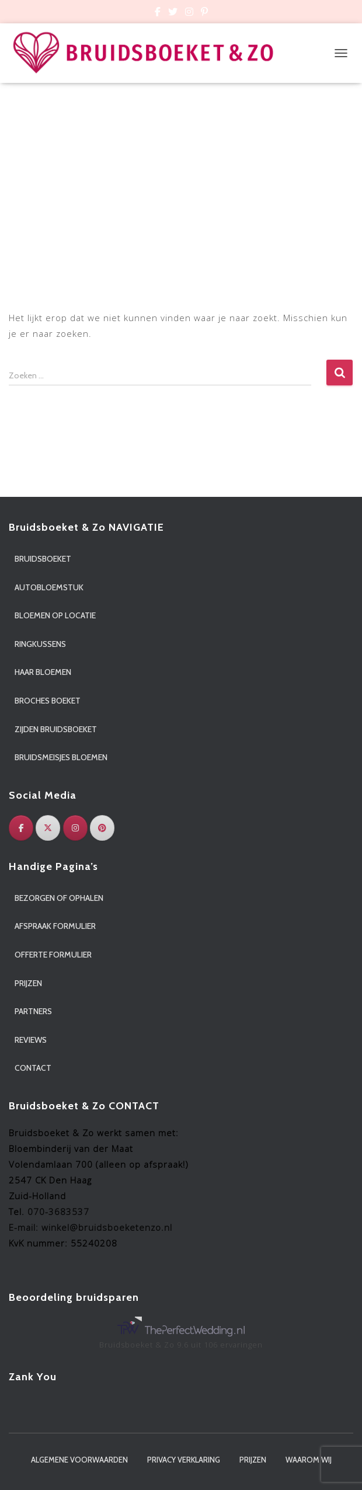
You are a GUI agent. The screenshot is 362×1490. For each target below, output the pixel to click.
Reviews (31, 1040)
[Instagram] (75, 828)
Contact (33, 1068)
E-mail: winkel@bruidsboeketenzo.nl (90, 1227)
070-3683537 (58, 1211)
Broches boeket (48, 700)
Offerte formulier (53, 954)
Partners (33, 1011)
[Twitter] (48, 828)
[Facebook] (21, 828)
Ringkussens (40, 644)
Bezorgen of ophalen (59, 898)
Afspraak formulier (55, 926)
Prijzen (28, 983)
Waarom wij (309, 1459)
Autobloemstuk (49, 587)
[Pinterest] (102, 828)
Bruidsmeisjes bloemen (61, 757)
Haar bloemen (43, 672)
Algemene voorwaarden (79, 1459)
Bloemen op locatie (55, 615)
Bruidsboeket (43, 558)
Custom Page (158, 13)
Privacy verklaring (183, 1459)
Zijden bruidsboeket (56, 729)
